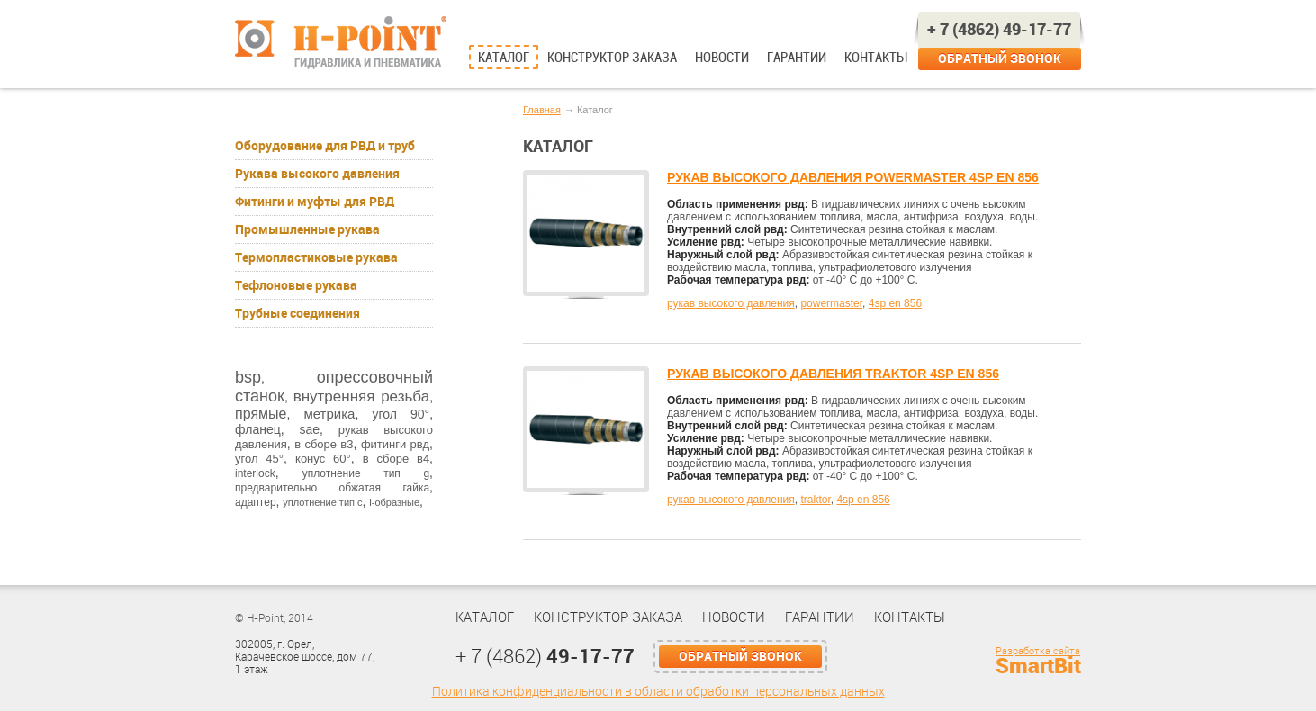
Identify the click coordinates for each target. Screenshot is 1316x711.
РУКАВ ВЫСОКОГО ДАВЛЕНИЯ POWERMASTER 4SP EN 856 (853, 177)
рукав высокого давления (731, 303)
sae (309, 429)
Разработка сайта (1038, 651)
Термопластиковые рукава (316, 257)
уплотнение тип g (365, 473)
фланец (258, 429)
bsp (248, 377)
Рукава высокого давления (317, 173)
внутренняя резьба (361, 396)
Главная (542, 109)
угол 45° (259, 458)
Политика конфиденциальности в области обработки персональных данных (658, 691)
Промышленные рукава (307, 229)
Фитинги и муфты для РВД (314, 201)
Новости (722, 58)
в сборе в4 (396, 458)
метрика (329, 413)
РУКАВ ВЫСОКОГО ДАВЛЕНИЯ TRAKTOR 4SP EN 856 (833, 373)
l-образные (394, 502)
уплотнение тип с (322, 502)
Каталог (503, 58)
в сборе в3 (323, 444)
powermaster (831, 303)
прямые (260, 413)
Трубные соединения (297, 313)
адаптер (255, 502)
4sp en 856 (895, 303)
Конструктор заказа (612, 58)
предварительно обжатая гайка (332, 488)
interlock (255, 473)
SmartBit (1038, 666)
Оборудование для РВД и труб (325, 146)
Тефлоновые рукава (296, 285)
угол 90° (400, 414)
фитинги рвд (395, 444)
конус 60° (323, 458)
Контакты (875, 58)
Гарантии (796, 58)
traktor (815, 499)
